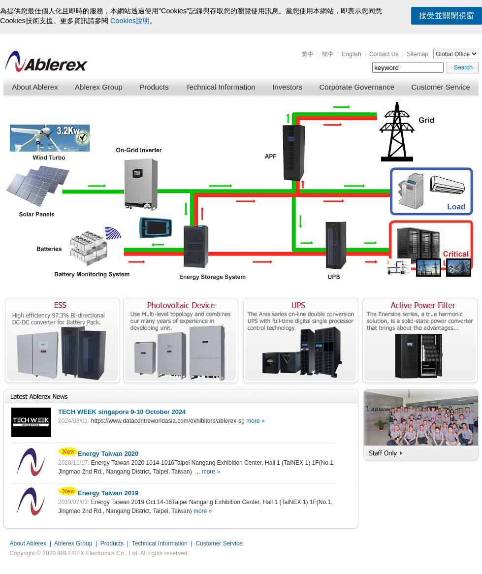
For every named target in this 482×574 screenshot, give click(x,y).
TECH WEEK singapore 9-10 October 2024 (122, 411)
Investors (287, 87)
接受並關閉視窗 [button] (446, 15)
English (351, 54)
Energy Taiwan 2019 (98, 493)
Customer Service (441, 87)
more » (255, 420)
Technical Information (221, 87)
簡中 (328, 54)
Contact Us (383, 54)
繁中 (308, 54)
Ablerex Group (99, 87)
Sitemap (417, 54)
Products (153, 87)
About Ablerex (35, 87)
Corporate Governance (357, 87)
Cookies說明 (130, 21)
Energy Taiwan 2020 (98, 453)
